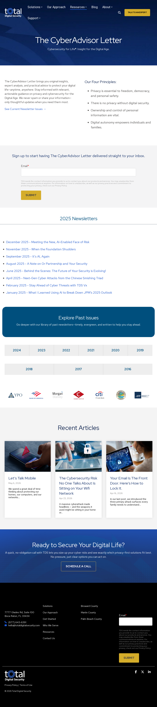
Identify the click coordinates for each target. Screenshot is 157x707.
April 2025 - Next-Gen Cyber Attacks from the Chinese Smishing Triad (54, 278)
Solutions (35, 7)
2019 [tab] (140, 350)
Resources (78, 7)
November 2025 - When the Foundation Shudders (41, 249)
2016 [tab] (127, 369)
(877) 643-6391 (17, 622)
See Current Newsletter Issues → (25, 109)
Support (34, 18)
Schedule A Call (78, 566)
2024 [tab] (17, 350)
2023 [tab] (41, 350)
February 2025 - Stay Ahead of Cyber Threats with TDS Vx (46, 285)
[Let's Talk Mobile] (28, 456)
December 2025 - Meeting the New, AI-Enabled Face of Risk (47, 242)
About (107, 7)
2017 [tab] (78, 369)
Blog (94, 7)
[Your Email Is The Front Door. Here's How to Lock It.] (129, 456)
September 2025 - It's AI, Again (28, 256)
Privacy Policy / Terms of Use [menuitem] (18, 685)
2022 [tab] (66, 350)
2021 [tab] (90, 350)
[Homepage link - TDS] (15, 679)
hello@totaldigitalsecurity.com (24, 625)
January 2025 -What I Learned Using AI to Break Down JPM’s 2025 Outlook (59, 293)
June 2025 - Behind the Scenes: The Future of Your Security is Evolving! (56, 271)
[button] (136, 672)
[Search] (119, 12)
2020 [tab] (115, 350)
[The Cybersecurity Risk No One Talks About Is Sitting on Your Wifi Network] (78, 456)
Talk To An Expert (137, 12)
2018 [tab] (29, 369)
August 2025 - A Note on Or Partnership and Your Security (46, 264)
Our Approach (56, 7)
